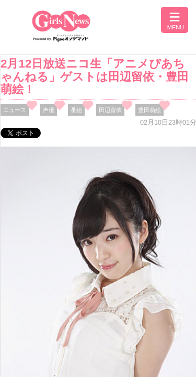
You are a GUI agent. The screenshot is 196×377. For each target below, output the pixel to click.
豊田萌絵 (149, 110)
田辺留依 (110, 110)
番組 (76, 110)
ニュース (14, 110)
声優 (48, 110)
